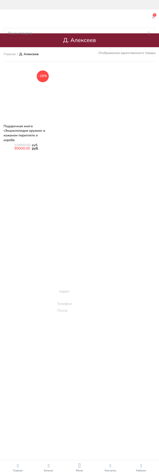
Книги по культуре (81, 425)
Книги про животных (81, 338)
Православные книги (81, 409)
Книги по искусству (82, 457)
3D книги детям (81, 353)
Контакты (110, 470)
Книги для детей (81, 330)
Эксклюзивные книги (81, 393)
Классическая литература (81, 401)
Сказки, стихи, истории (81, 346)
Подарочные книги (81, 385)
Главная (10, 54)
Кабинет (141, 470)
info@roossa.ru (82, 310)
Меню (79, 470)
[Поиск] (79, 33)
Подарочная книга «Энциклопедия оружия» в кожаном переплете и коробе (24, 133)
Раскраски (81, 375)
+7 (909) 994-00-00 (91, 303)
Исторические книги (81, 436)
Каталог (48, 470)
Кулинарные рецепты (81, 417)
